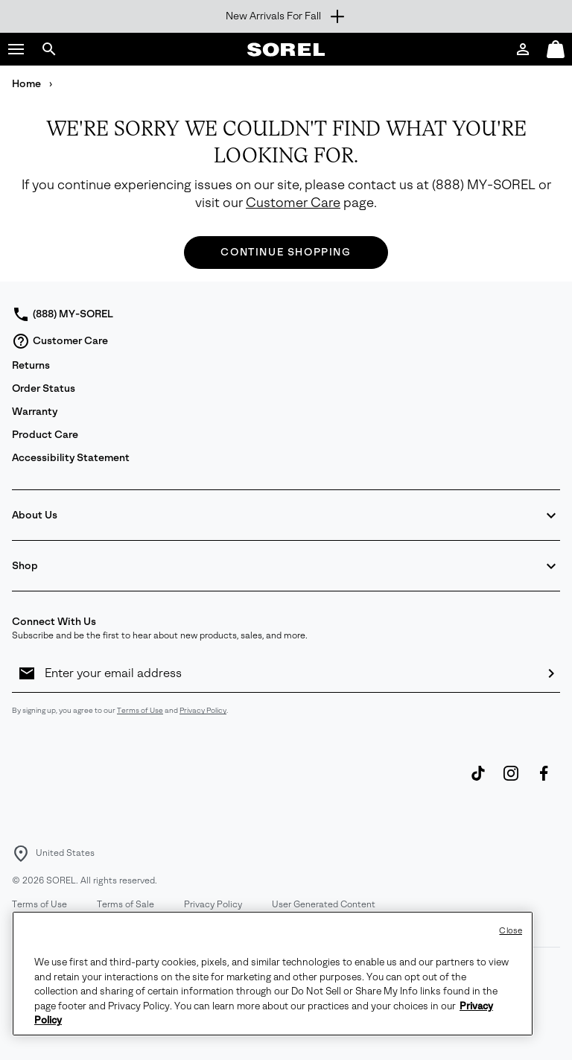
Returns (31, 365)
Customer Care (293, 203)
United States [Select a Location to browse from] (65, 852)
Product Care (45, 434)
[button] (16, 49)
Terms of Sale (125, 904)
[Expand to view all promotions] (286, 16)
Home (27, 83)
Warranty (34, 411)
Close (510, 931)
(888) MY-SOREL (484, 185)
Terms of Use (140, 710)
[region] (272, 973)
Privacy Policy (202, 710)
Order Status (43, 388)
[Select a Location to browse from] (21, 854)
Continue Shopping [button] (285, 252)
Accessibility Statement (71, 457)
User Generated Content (323, 904)
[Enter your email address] (289, 673)
